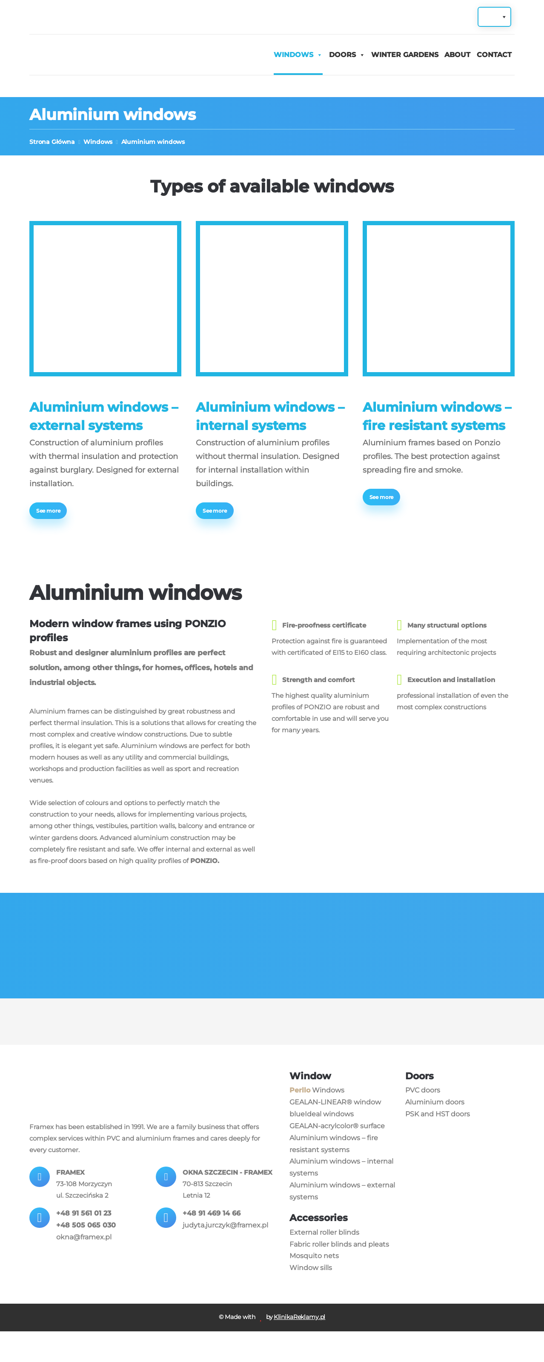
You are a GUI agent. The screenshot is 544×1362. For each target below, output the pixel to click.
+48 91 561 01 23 (84, 1246)
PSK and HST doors (437, 1143)
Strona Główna (52, 142)
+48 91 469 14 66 (212, 1258)
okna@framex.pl (84, 1270)
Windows (293, 55)
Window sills (310, 1297)
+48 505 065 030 (86, 1258)
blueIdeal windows (321, 1143)
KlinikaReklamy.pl (300, 1347)
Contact (494, 55)
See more (49, 512)
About (457, 55)
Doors (342, 55)
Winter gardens (404, 55)
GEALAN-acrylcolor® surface (337, 1155)
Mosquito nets (314, 1286)
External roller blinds (324, 1262)
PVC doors (422, 1119)
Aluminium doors (434, 1131)
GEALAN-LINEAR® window (335, 1131)
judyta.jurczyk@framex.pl (226, 1270)
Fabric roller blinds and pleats (339, 1274)
